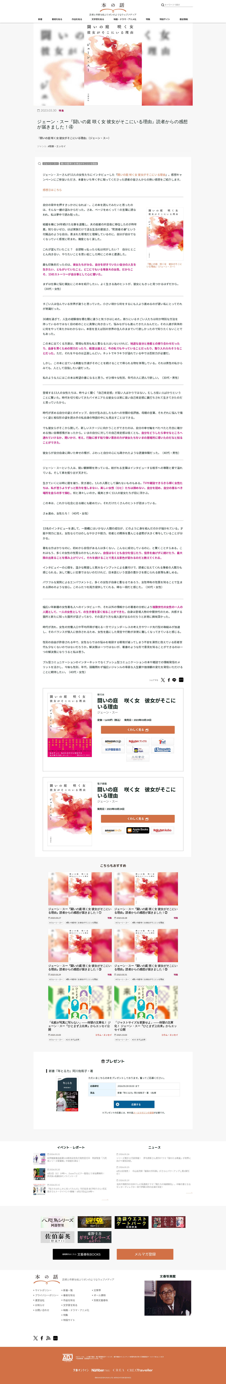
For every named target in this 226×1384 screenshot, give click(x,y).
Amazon (113, 741)
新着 (40, 19)
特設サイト (165, 19)
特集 (148, 19)
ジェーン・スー (50, 163)
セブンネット (162, 741)
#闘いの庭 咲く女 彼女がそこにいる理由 (82, 923)
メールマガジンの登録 (143, 1112)
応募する (127, 1104)
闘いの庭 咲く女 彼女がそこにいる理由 (79, 163)
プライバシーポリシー (47, 1295)
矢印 (105, 1199)
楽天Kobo (162, 830)
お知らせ (40, 1305)
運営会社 (40, 1300)
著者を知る (57, 19)
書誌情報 (184, 19)
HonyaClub (162, 749)
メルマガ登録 (145, 1254)
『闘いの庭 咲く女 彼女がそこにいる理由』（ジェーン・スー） (164, 265)
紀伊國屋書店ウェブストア (113, 749)
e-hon (137, 749)
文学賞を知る (98, 19)
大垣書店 (137, 758)
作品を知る (77, 19)
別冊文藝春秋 (101, 1300)
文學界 (97, 1290)
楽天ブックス (137, 741)
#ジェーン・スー (56, 923)
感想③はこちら (52, 190)
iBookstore (137, 830)
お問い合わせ (42, 1310)
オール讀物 (100, 1295)
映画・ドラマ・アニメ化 (125, 19)
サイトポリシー (43, 1290)
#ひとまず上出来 (72, 1040)
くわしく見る (135, 729)
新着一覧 (68, 1290)
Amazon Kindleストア (113, 830)
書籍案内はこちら (81, 1254)
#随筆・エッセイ (57, 146)
